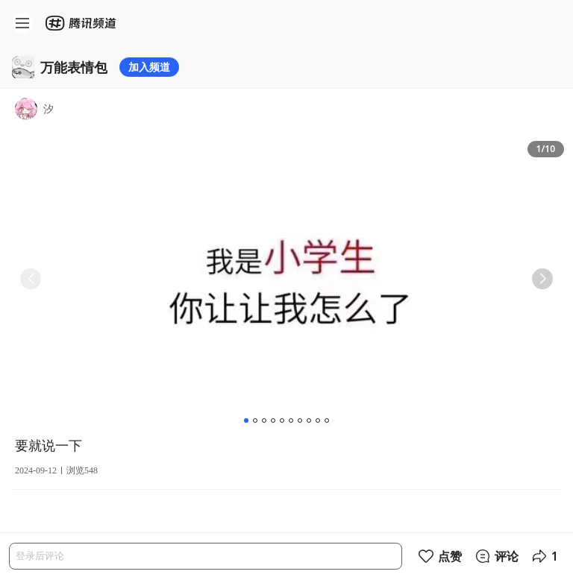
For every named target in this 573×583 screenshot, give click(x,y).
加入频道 (149, 67)
